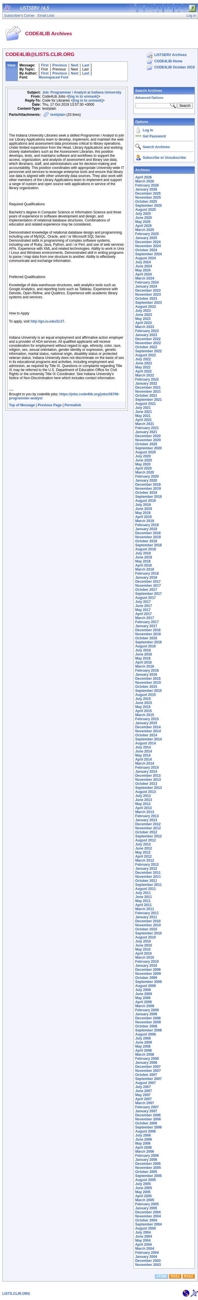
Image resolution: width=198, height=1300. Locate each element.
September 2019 (148, 497)
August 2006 (145, 1131)
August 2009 (145, 986)
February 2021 (147, 428)
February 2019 (147, 525)
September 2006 (148, 1127)
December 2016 (148, 630)
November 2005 (148, 1168)
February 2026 (147, 185)
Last (85, 65)
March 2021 (144, 424)
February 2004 (147, 1253)
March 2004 (144, 1249)
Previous (59, 65)
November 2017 (148, 586)
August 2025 (145, 210)
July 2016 (143, 650)
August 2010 (145, 937)
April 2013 (143, 808)
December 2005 (148, 1164)
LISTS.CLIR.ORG (16, 1294)
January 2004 (146, 1257)
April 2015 (143, 711)
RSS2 (188, 1276)
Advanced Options (149, 97)
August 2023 (145, 307)
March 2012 (144, 860)
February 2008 (147, 1059)
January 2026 (146, 189)
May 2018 (143, 561)
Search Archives (148, 91)
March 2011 (144, 909)
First (45, 65)
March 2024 (144, 278)
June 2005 (143, 1188)
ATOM (161, 1276)
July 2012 (143, 844)
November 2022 (148, 343)
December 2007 (148, 1067)
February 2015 (147, 719)
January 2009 (146, 1014)
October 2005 (146, 1172)
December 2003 (148, 1261)
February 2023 (147, 331)
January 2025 (146, 238)
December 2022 (148, 339)
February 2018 (147, 573)
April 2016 (143, 662)
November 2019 (148, 489)
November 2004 (148, 1216)
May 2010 (143, 949)
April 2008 (143, 1050)
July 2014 (143, 747)
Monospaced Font (54, 77)
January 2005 (146, 1208)
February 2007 (147, 1107)
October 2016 (146, 638)
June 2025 (143, 218)
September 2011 (148, 885)
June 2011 (143, 897)
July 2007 (143, 1087)
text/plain (58, 115)
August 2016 (145, 646)
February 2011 (147, 913)
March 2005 (144, 1200)
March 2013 (144, 812)
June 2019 (143, 509)
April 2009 (143, 1002)
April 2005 (143, 1196)
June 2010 (143, 945)
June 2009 (143, 994)
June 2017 (143, 606)
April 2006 (143, 1148)
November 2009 (148, 974)
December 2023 (148, 290)
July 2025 (143, 214)
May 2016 (143, 658)
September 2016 (148, 642)
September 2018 (148, 545)
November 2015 (148, 683)
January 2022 (146, 383)
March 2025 (144, 230)
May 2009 (143, 998)
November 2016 (148, 634)
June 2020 (143, 460)
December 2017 (148, 582)
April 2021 (143, 420)
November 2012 (148, 828)
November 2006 (148, 1119)
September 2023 (148, 303)
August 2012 (145, 840)
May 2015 (143, 707)
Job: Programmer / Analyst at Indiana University (81, 92)
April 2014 (143, 759)
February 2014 (147, 768)
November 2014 (148, 731)
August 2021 (145, 404)
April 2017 (143, 614)
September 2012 (148, 836)
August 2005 (145, 1180)
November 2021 (148, 392)
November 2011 (148, 877)
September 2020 (148, 448)
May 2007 (143, 1095)
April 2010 (143, 953)
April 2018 (143, 565)
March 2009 (144, 1006)
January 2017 (146, 626)
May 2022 (143, 367)
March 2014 (144, 763)
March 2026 (144, 181)
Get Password (154, 136)
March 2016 (144, 666)
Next (74, 65)
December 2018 (148, 533)
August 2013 (145, 792)
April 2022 (143, 371)
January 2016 (146, 675)
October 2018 (146, 541)
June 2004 (143, 1236)
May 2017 (143, 610)
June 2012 (143, 848)
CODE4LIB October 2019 (174, 67)
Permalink (72, 405)
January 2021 (146, 432)
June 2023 (143, 315)
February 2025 (147, 234)
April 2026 (143, 177)
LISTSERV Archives (170, 55)
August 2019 (145, 501)
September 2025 (148, 206)
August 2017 (145, 598)
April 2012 (143, 856)
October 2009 (146, 978)
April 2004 (143, 1245)
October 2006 (146, 1123)
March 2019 (144, 521)
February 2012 (147, 865)
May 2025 (143, 222)
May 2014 (143, 755)
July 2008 (143, 1038)
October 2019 (146, 493)
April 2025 (143, 226)
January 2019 (146, 529)
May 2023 (143, 319)
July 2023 (143, 311)
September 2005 (148, 1176)
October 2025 (146, 202)
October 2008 (146, 1026)
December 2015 (148, 679)
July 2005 (143, 1184)
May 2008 (143, 1046)
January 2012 (146, 869)
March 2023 (144, 327)
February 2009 (147, 1010)
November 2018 (148, 537)
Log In (148, 130)
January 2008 (146, 1063)
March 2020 (144, 472)
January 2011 (146, 917)
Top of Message (22, 405)
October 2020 (146, 444)
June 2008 (143, 1042)
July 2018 (143, 553)
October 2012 (146, 832)
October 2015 (146, 687)
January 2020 (146, 480)
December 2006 (148, 1115)
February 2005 (147, 1204)
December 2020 (148, 436)
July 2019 (143, 505)
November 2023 (148, 295)
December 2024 (148, 242)
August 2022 (145, 355)
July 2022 (143, 359)
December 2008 (148, 1018)
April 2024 (143, 274)
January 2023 (146, 335)
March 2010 (144, 958)
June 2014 (143, 751)
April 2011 (143, 905)
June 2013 (143, 800)
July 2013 (143, 796)
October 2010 (146, 929)
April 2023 (143, 323)
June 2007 (143, 1091)
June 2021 (143, 412)
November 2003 (148, 1265)
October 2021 (146, 396)
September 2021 (148, 400)
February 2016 (147, 670)
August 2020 (145, 452)
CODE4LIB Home (168, 61)
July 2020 (143, 456)
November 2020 (148, 440)
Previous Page (50, 405)
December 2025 (148, 193)
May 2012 (143, 852)
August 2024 (145, 258)
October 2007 (146, 1075)
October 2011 (146, 881)
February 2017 (147, 622)
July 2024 (143, 262)
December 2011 (148, 873)
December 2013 (148, 776)
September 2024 (148, 254)
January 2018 (146, 577)
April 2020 (143, 468)
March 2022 (144, 375)
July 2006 (143, 1135)
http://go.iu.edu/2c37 (47, 321)
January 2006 (146, 1160)
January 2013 (146, 820)
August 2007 (145, 1083)
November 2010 (148, 925)
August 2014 (145, 743)
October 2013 (146, 784)
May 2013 (143, 804)
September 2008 (148, 1030)
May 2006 (143, 1143)
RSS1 (175, 1276)
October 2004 (146, 1220)
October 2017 (146, 590)
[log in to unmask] (83, 96)
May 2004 (143, 1240)
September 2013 (148, 788)
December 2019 (148, 485)
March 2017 (144, 618)
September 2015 (148, 691)
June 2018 (143, 557)
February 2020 (147, 476)
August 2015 (145, 695)
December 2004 (148, 1212)
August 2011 (145, 889)
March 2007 (144, 1103)
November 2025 (148, 197)
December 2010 (148, 921)
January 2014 (146, 772)
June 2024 (143, 266)
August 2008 (145, 1034)
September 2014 (148, 739)
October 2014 (146, 735)
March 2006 (144, 1152)
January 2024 (146, 286)
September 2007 (148, 1079)
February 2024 (147, 282)
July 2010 (143, 941)
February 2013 (147, 816)
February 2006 (147, 1156)
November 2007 (148, 1071)
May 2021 (143, 416)
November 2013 (148, 780)
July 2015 (143, 699)
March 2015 (144, 715)
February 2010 (147, 962)
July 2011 (143, 893)
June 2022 (143, 363)
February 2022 (147, 379)
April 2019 (143, 517)
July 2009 (143, 990)
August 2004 (145, 1228)
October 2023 (146, 299)
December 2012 (148, 824)
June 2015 (143, 703)
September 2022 (148, 351)
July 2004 (143, 1232)
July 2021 (143, 408)
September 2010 (148, 933)
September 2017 (148, 594)
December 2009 (148, 970)
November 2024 (148, 246)
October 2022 (146, 347)
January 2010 (146, 966)
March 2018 (144, 569)
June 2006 (143, 1139)
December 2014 (148, 727)
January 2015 (146, 723)
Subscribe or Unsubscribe (164, 158)
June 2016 (143, 654)
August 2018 (145, 549)
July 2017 (143, 602)
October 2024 (146, 250)
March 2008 (144, 1055)
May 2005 (143, 1192)
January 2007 (146, 1111)
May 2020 (143, 464)
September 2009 (148, 982)
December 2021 (148, 387)
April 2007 (143, 1099)
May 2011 (143, 901)
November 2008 (148, 1022)
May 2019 (143, 513)
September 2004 (148, 1224)
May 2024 (143, 270)
